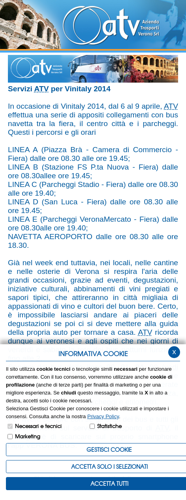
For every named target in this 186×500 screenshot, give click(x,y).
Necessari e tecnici (38, 426)
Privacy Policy (103, 416)
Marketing (27, 436)
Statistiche (109, 426)
